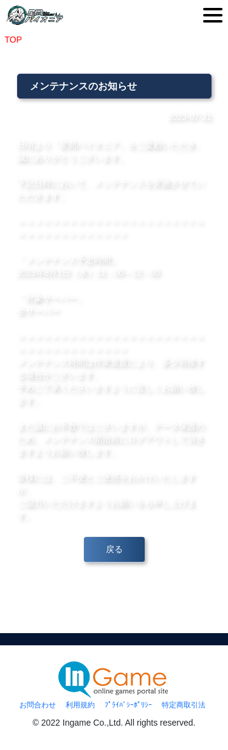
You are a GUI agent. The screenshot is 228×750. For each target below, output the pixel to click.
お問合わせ (37, 705)
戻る (114, 549)
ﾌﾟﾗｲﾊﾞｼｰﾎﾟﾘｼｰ (128, 705)
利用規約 (80, 705)
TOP (13, 39)
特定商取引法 (184, 705)
